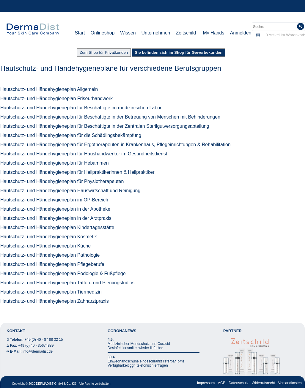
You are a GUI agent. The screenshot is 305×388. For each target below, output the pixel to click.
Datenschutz (239, 383)
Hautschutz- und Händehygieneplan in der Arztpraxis (55, 218)
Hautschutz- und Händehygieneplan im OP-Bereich (54, 199)
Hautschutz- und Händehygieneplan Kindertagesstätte (57, 227)
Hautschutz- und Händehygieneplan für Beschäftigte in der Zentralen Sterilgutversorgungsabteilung (104, 126)
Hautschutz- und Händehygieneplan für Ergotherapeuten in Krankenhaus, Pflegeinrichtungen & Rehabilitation (115, 144)
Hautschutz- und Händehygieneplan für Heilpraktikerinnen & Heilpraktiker (77, 172)
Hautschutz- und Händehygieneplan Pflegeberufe (52, 264)
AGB (221, 383)
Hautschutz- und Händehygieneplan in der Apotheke (55, 209)
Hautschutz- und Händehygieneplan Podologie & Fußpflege (63, 273)
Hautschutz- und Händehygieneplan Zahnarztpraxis (54, 301)
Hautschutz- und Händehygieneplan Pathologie (50, 255)
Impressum (206, 383)
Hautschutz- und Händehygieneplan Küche (45, 245)
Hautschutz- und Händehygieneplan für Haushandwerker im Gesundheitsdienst (83, 153)
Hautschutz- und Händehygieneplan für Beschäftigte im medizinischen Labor (81, 107)
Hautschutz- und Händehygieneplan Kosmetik (48, 236)
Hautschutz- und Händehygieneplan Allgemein (49, 89)
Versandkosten (290, 383)
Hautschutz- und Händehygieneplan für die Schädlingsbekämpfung (70, 135)
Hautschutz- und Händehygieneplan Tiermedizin (51, 291)
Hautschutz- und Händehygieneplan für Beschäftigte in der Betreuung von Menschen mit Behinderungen (110, 116)
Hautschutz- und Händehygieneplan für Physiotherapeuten (62, 181)
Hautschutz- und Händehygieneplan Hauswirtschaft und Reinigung (70, 190)
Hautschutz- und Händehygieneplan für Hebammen (54, 162)
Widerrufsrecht (263, 383)
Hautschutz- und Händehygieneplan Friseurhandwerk (56, 98)
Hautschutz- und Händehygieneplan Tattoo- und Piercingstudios (67, 282)
